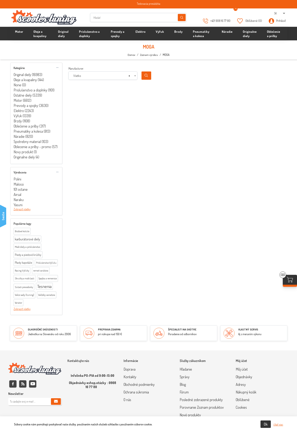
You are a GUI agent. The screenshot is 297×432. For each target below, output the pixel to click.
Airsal (17, 194)
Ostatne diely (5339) (28, 95)
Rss (22, 384)
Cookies (241, 407)
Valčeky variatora (46, 294)
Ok (266, 424)
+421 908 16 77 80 (220, 21)
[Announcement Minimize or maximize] (235, 9)
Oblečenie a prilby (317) (30, 126)
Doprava (130, 369)
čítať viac (278, 424)
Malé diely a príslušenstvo (27, 246)
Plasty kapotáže (23, 262)
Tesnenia (44, 286)
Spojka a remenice (47, 278)
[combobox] (102, 75)
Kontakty (130, 377)
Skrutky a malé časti (24, 278)
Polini (17, 179)
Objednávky (244, 377)
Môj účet (242, 369)
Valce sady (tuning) (24, 294)
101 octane (21, 189)
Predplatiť (56, 401)
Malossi (19, 184)
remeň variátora (40, 270)
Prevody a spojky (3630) (31, 105)
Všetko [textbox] (77, 75)
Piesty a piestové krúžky (28, 254)
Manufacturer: (76, 68)
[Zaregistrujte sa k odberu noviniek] (34, 401)
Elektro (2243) (24, 110)
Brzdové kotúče (22, 231)
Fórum (184, 392)
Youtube (32, 384)
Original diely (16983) (28, 74)
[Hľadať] (138, 17)
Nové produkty (190, 415)
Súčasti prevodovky (24, 287)
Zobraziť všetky (22, 209)
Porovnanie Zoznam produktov (202, 407)
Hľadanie (182, 17)
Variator (18, 302)
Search (146, 75)
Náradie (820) (23, 136)
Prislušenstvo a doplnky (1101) (34, 90)
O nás (127, 399)
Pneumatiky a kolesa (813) (32, 131)
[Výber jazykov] (279, 13)
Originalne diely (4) (26, 157)
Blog (183, 384)
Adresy (241, 384)
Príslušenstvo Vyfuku (46, 262)
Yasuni (18, 205)
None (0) (20, 85)
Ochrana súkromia (136, 392)
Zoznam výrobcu (149, 54)
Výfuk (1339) (22, 116)
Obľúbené (243, 399)
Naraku (19, 199)
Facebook (12, 384)
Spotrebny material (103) (31, 141)
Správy (185, 377)
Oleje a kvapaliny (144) (29, 79)
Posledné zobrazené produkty (201, 399)
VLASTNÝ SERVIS (248, 329)
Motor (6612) (22, 100)
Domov (131, 54)
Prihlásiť (281, 21)
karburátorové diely (27, 239)
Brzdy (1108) (22, 121)
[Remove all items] (129, 76)
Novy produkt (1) (25, 152)
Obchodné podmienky (139, 384)
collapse (57, 67)
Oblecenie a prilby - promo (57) (36, 146)
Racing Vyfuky (22, 270)
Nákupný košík (246, 392)
